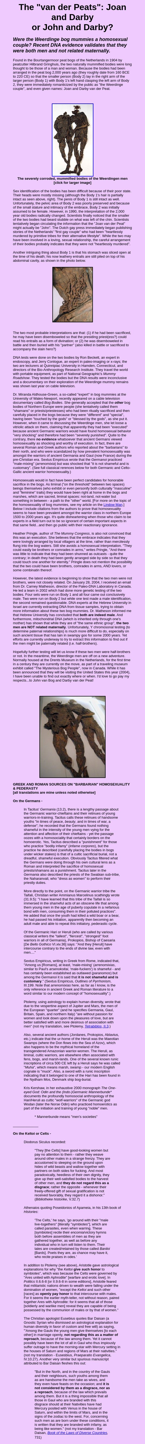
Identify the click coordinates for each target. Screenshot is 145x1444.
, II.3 (96, 1026)
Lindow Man (112, 505)
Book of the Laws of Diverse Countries (77, 1433)
